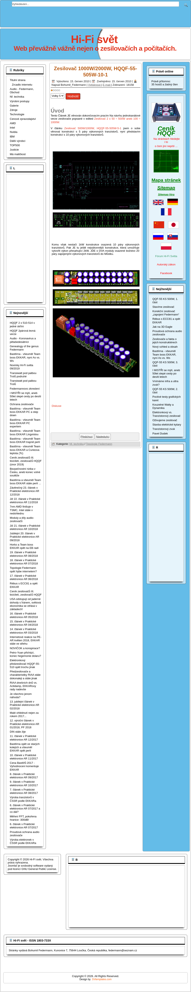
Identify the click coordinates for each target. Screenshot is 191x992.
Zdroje (14, 110)
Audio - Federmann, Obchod (22, 90)
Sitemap (166, 187)
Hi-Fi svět (94, 39)
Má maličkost (18, 154)
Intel (12, 127)
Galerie (14, 105)
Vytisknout (94, 84)
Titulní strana (17, 80)
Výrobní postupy (19, 101)
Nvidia (13, 132)
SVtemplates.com (102, 979)
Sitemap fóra (166, 194)
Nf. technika (17, 96)
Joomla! (12, 865)
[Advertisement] (95, 16)
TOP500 (15, 145)
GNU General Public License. (39, 869)
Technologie (17, 114)
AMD (13, 123)
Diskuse (56, 405)
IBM (12, 136)
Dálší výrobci (17, 140)
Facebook (166, 273)
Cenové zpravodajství (23, 118)
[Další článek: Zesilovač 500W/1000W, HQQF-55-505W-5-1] (103, 436)
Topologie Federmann (99, 443)
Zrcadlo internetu (22, 84)
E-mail (107, 84)
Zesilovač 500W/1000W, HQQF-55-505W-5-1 (92, 128)
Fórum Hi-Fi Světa (166, 256)
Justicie (14, 149)
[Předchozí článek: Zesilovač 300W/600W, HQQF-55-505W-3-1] (86, 436)
